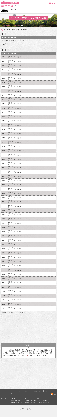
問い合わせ (13, 393)
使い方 (40, 391)
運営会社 (46, 391)
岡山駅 (30, 391)
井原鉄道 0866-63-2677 (16, 398)
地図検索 (18, 391)
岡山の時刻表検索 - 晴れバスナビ (31, 409)
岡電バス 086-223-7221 (42, 398)
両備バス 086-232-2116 (44, 402)
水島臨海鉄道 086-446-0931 (30, 402)
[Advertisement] (28, 328)
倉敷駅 (35, 391)
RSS (55, 394)
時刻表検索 (24, 391)
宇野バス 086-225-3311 (29, 398)
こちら (28, 355)
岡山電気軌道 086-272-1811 (17, 400)
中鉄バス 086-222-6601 (16, 402)
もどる (3, 44)
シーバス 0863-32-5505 (44, 400)
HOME (12, 391)
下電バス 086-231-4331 (31, 400)
